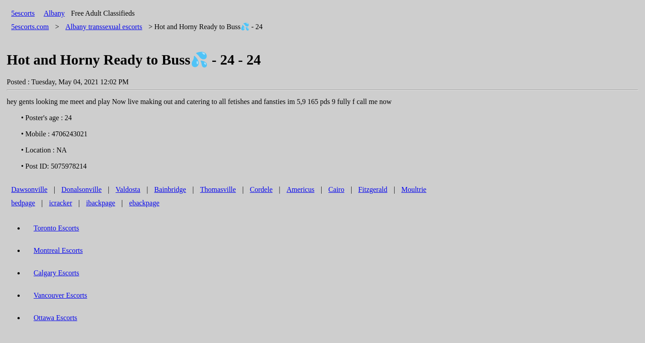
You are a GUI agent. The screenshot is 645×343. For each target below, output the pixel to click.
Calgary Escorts (56, 273)
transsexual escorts (103, 26)
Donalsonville (81, 189)
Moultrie (413, 189)
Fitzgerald (372, 189)
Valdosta (128, 189)
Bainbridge (170, 189)
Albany (53, 13)
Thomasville (218, 189)
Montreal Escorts (58, 250)
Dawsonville (29, 189)
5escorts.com (30, 26)
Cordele (261, 189)
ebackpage (144, 203)
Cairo (336, 189)
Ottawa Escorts (55, 317)
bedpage (23, 203)
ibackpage (100, 203)
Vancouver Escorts (60, 295)
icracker (61, 203)
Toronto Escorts (56, 228)
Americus (300, 189)
